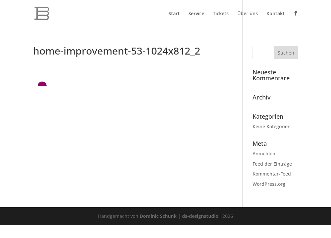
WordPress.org (269, 184)
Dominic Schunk (158, 216)
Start (174, 14)
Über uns (247, 14)
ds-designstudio (200, 216)
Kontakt (275, 14)
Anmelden (264, 153)
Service (196, 14)
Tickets (221, 14)
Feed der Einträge (272, 164)
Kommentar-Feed (272, 174)
